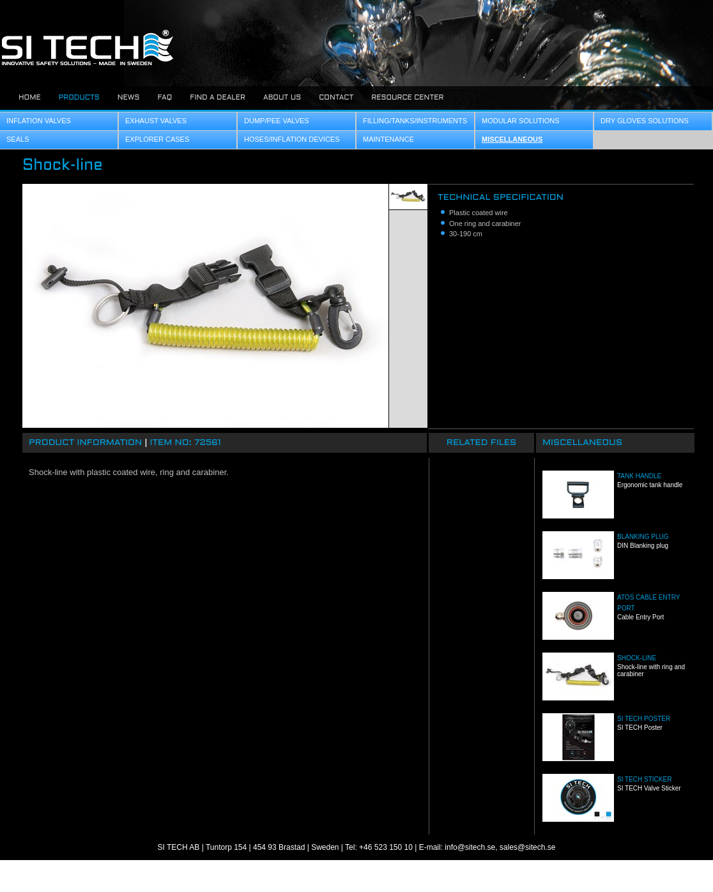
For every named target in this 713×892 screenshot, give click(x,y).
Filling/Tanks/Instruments (415, 121)
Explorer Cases (157, 139)
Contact (336, 97)
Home (30, 97)
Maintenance (388, 139)
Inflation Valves (38, 121)
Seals (17, 139)
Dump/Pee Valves (276, 121)
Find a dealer (217, 97)
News (129, 97)
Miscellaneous (512, 139)
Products (79, 97)
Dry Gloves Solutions (645, 121)
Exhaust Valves (156, 121)
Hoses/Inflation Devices (292, 139)
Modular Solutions (521, 121)
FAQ (164, 97)
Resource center (407, 97)
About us (282, 97)
